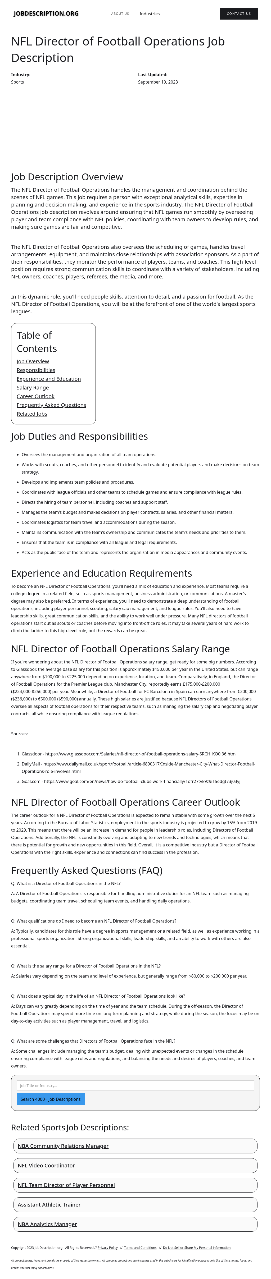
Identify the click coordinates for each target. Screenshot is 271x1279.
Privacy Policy (108, 1247)
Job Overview (33, 361)
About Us (120, 13)
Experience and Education (49, 378)
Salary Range (33, 387)
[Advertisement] (135, 128)
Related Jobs (32, 413)
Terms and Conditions (140, 1247)
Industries (150, 14)
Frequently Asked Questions (51, 405)
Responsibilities (36, 370)
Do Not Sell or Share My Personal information (197, 1247)
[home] (46, 14)
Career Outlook (36, 396)
